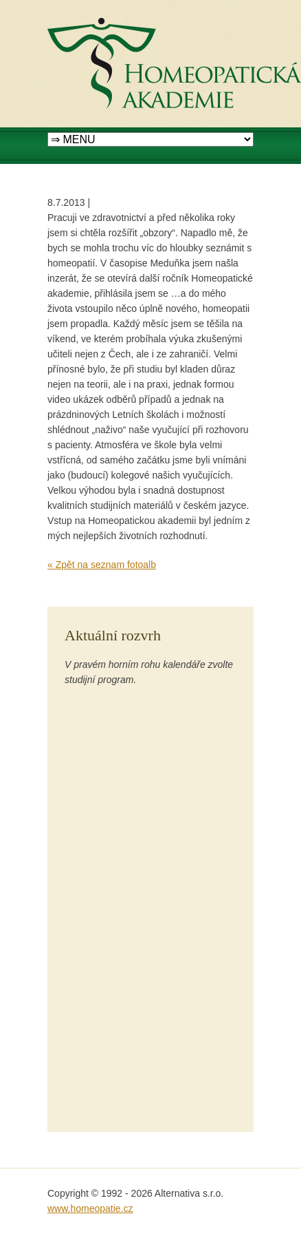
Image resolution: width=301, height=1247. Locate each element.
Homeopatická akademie (100, 7)
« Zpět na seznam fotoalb (101, 564)
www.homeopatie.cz (90, 1208)
